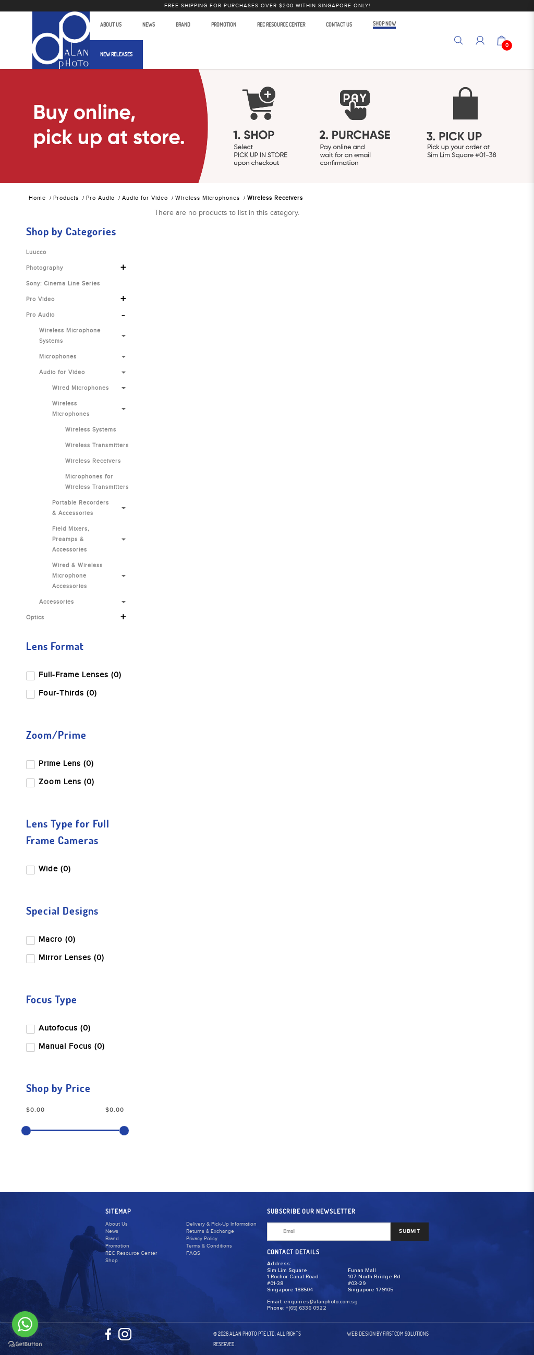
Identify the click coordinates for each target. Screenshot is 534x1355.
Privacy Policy (201, 1239)
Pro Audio (100, 198)
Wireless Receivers (275, 198)
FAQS (193, 1253)
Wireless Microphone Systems (70, 335)
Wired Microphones (80, 388)
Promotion (117, 1246)
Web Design (361, 1333)
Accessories (56, 601)
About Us (116, 1224)
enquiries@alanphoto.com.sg (321, 1301)
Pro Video (40, 299)
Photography (44, 268)
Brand (112, 1239)
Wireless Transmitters (97, 445)
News (111, 1231)
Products (66, 198)
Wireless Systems (90, 429)
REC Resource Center (131, 1253)
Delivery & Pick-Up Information (221, 1224)
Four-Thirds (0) (62, 693)
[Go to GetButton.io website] (25, 1344)
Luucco (36, 252)
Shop (111, 1260)
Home (37, 198)
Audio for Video (145, 198)
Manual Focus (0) (66, 1046)
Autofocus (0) (59, 1028)
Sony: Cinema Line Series (63, 283)
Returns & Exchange (210, 1231)
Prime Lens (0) (61, 763)
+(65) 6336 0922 (306, 1308)
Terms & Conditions (209, 1246)
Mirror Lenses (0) (66, 957)
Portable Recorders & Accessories (80, 508)
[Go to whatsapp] (25, 1324)
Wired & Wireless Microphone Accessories (77, 576)
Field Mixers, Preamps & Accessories (71, 539)
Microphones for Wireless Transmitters (97, 481)
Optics (35, 617)
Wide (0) (49, 869)
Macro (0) (52, 939)
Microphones (58, 356)
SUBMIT (409, 1231)
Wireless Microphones (207, 198)
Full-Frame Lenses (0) (75, 674)
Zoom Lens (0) (61, 781)
